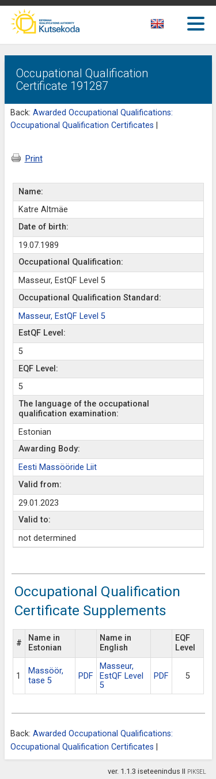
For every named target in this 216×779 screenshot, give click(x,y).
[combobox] (170, 27)
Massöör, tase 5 (45, 676)
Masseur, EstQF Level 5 (61, 316)
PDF (85, 676)
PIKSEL (196, 772)
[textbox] (167, 26)
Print (27, 158)
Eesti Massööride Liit (57, 467)
